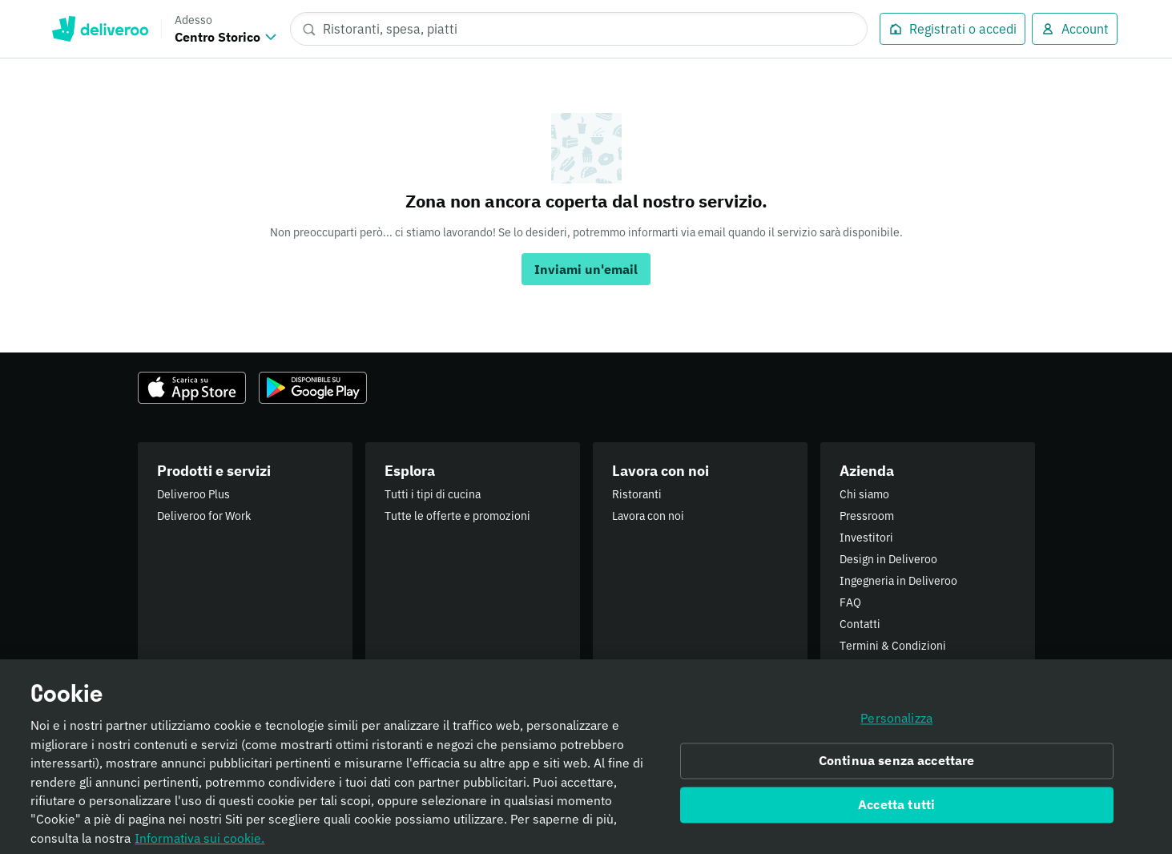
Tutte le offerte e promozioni (457, 516)
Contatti (860, 624)
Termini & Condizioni (893, 645)
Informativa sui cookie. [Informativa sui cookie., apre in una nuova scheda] (199, 844)
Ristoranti (637, 494)
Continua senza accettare (897, 767)
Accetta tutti (896, 811)
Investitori (866, 537)
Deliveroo (99, 29)
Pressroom (867, 516)
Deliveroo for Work (204, 516)
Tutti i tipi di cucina (433, 494)
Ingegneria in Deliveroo (898, 581)
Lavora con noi (648, 516)
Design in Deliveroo (888, 559)
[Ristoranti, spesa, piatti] (579, 29)
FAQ (850, 602)
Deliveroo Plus (193, 494)
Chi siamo (864, 494)
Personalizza (896, 723)
